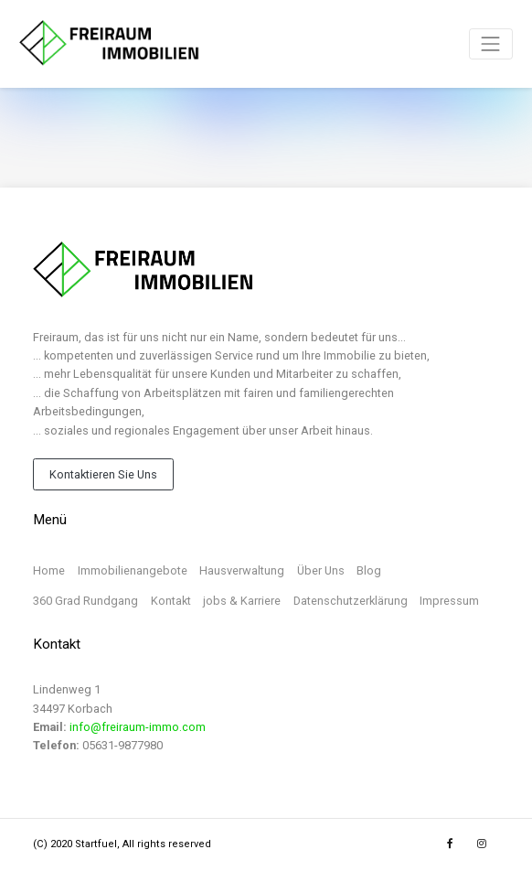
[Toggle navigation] (491, 43)
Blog (368, 570)
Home (49, 570)
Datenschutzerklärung (350, 601)
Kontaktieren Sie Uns (103, 474)
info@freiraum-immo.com (137, 727)
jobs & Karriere (242, 601)
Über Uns (321, 570)
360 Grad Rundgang (85, 601)
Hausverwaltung (241, 570)
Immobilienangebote (132, 570)
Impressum (449, 601)
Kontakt (171, 601)
